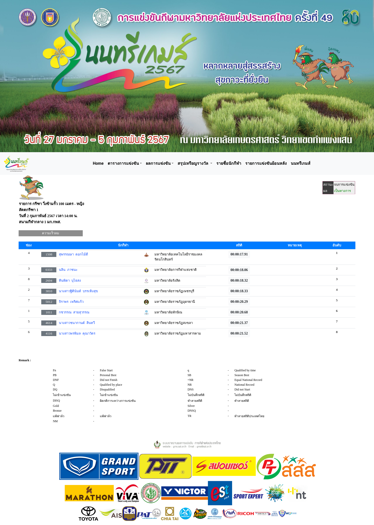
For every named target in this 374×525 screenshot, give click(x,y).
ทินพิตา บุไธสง (70, 280)
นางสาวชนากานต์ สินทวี (77, 323)
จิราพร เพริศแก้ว (71, 302)
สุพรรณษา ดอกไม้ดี (73, 254)
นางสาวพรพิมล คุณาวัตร (77, 333)
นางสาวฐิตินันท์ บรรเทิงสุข (78, 291)
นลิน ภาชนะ (68, 270)
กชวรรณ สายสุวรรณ (74, 312)
